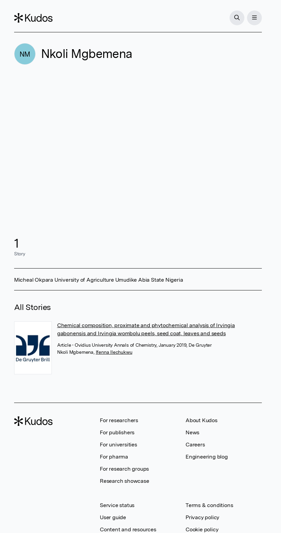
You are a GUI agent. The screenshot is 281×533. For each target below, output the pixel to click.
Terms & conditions (209, 505)
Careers (195, 444)
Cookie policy (202, 529)
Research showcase (124, 481)
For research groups (124, 469)
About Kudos (201, 420)
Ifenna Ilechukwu (114, 352)
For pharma (114, 456)
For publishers (117, 432)
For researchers (119, 420)
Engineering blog (207, 456)
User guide (113, 517)
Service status (117, 505)
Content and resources (128, 529)
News (192, 432)
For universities (118, 444)
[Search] (237, 17)
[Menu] (254, 17)
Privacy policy (202, 517)
